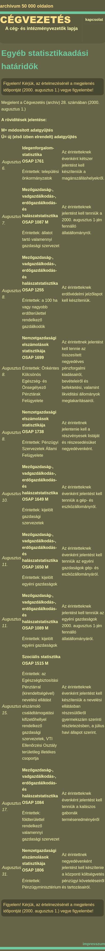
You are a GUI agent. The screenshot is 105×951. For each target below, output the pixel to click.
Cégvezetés (35, 19)
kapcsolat (94, 19)
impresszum (94, 944)
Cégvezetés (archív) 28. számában (55, 102)
